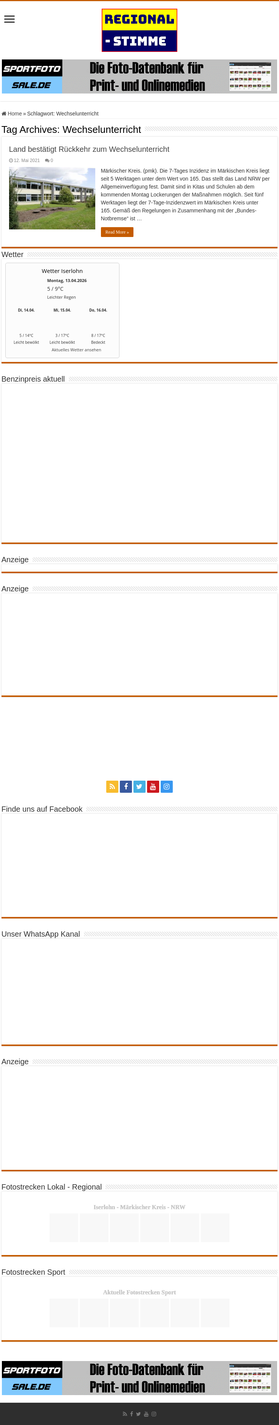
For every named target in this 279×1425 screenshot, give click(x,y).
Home (12, 114)
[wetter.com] (26, 351)
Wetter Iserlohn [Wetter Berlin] (62, 270)
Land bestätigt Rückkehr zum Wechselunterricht (89, 149)
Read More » (117, 232)
